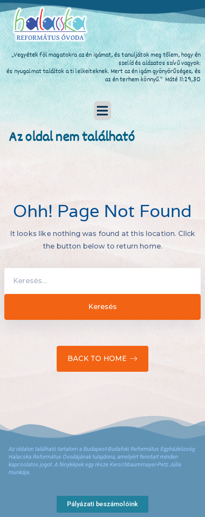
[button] (102, 110)
